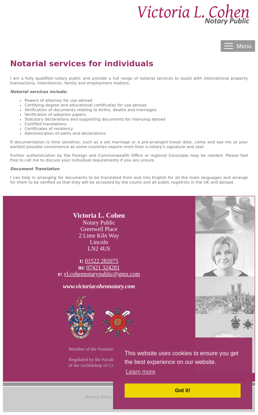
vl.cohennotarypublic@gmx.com (102, 274)
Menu (237, 46)
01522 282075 (101, 261)
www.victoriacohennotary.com (99, 286)
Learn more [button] (140, 372)
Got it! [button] (182, 390)
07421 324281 (103, 267)
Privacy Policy (98, 397)
